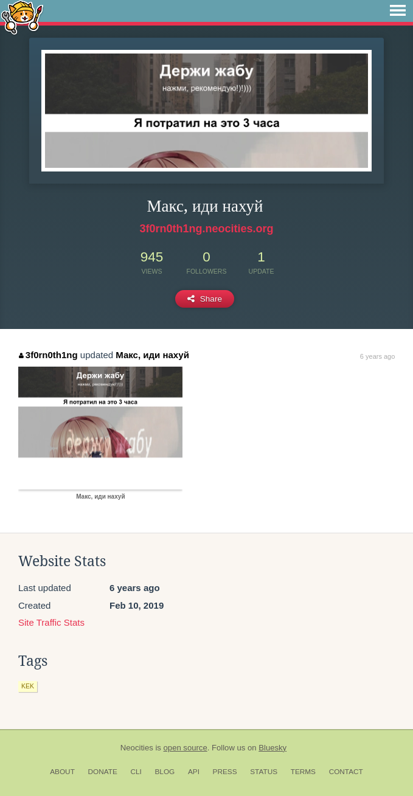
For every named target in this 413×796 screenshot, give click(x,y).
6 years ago (377, 356)
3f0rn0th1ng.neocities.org (206, 229)
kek (27, 686)
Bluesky (272, 747)
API (194, 771)
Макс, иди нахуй (152, 355)
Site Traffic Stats (51, 622)
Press (225, 771)
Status (263, 771)
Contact (346, 771)
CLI (135, 771)
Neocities (136, 747)
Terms (303, 771)
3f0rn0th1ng (48, 355)
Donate (102, 771)
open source (185, 747)
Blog (164, 771)
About (62, 771)
